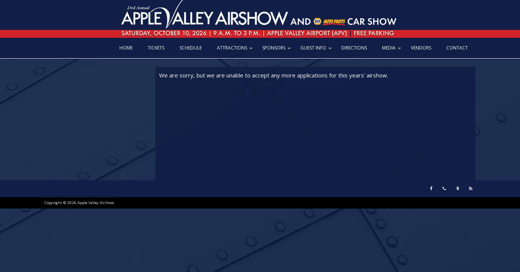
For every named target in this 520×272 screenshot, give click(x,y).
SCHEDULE (191, 48)
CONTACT (457, 48)
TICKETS (156, 48)
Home (126, 48)
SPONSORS (277, 50)
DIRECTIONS (354, 48)
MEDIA (392, 50)
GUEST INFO (317, 50)
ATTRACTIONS (236, 50)
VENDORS (421, 48)
